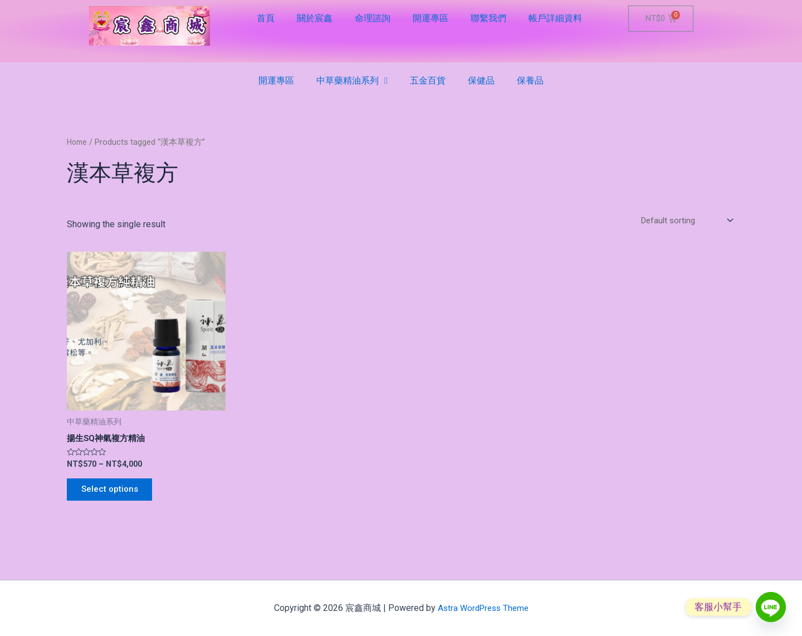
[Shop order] (682, 221)
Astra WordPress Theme (483, 608)
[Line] (771, 607)
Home (78, 142)
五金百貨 (428, 80)
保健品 (481, 80)
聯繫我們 (488, 18)
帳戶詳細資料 (555, 18)
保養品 (530, 80)
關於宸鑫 (314, 18)
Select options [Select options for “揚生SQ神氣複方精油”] (113, 493)
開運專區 (430, 18)
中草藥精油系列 (352, 81)
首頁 (266, 18)
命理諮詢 (372, 18)
